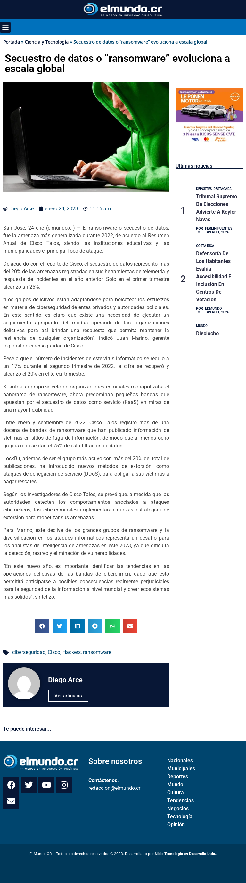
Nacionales (180, 760)
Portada (11, 42)
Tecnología (180, 817)
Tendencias (180, 800)
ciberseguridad (28, 652)
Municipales (181, 768)
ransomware (97, 652)
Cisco (54, 652)
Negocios (178, 808)
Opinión (176, 825)
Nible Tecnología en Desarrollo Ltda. (185, 854)
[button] (5, 27)
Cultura (175, 792)
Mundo (175, 784)
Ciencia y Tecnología (47, 42)
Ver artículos (68, 696)
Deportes (177, 776)
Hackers (71, 652)
